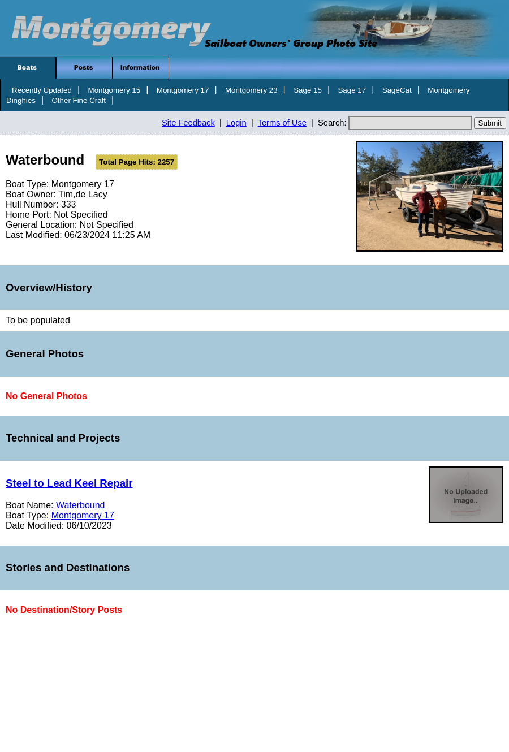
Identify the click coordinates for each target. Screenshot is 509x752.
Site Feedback (188, 122)
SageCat (397, 90)
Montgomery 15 (114, 90)
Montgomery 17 (183, 90)
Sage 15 (308, 90)
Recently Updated (42, 90)
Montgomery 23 (251, 90)
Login (236, 122)
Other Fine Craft (78, 100)
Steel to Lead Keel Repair (69, 483)
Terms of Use (282, 122)
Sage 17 (352, 90)
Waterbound (80, 505)
